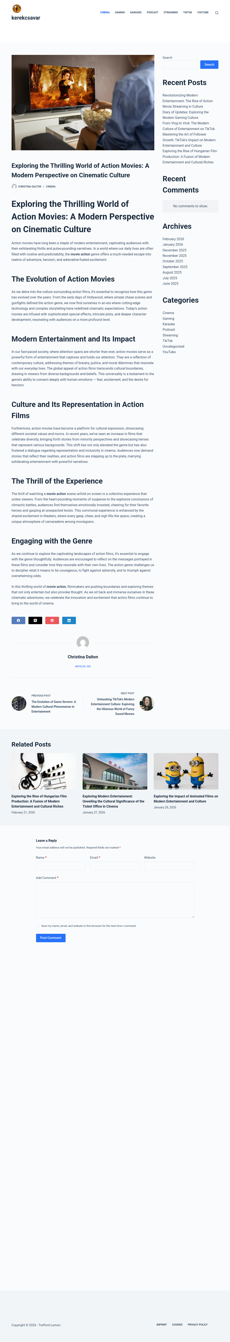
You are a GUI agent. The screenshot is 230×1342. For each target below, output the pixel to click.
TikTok (187, 12)
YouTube (202, 12)
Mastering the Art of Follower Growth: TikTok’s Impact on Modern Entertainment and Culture (189, 140)
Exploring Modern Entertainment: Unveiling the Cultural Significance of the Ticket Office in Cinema (113, 801)
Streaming (171, 12)
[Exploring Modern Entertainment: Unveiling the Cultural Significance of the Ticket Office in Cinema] (115, 771)
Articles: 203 (83, 666)
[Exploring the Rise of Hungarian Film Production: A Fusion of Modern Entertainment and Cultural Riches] (44, 771)
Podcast (152, 12)
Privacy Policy (198, 1324)
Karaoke (135, 12)
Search (167, 58)
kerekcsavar (26, 18)
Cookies (177, 1324)
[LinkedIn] (69, 620)
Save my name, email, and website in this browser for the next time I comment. (89, 925)
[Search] (216, 12)
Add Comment (47, 878)
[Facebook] (18, 620)
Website (150, 857)
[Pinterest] (52, 620)
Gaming (120, 12)
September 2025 (175, 267)
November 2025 (174, 256)
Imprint (161, 1324)
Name (41, 857)
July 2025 (170, 278)
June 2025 (170, 284)
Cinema (105, 12)
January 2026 (173, 245)
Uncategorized (173, 346)
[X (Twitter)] (35, 620)
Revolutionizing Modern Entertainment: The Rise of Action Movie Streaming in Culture (188, 100)
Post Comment (50, 938)
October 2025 (173, 261)
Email (95, 857)
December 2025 (174, 250)
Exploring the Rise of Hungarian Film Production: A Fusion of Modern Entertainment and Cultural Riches (190, 156)
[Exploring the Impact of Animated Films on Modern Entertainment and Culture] (186, 771)
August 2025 (172, 272)
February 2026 (173, 239)
